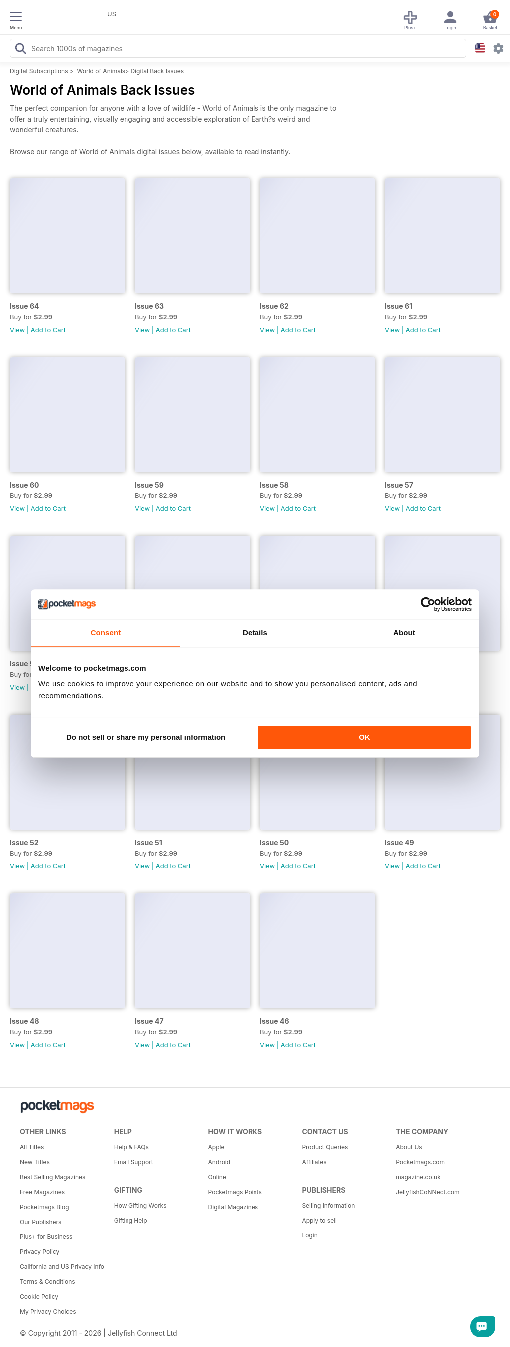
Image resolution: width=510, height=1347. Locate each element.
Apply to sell (319, 1220)
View (17, 330)
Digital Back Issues (157, 71)
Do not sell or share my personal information (145, 737)
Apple (216, 1147)
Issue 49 (399, 842)
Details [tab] (255, 632)
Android (219, 1162)
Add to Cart (48, 330)
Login (309, 1235)
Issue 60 (24, 485)
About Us (409, 1147)
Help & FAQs (131, 1147)
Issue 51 (148, 842)
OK (364, 737)
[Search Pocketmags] (20, 49)
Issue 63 (149, 306)
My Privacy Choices (48, 1311)
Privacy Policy (39, 1251)
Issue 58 (274, 485)
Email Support (133, 1162)
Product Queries (325, 1147)
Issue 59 (149, 485)
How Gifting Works (140, 1205)
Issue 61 (398, 306)
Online (217, 1177)
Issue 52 (24, 842)
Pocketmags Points (235, 1192)
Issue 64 (24, 306)
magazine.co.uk (418, 1177)
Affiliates (314, 1162)
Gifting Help (130, 1220)
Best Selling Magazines (52, 1177)
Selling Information (328, 1205)
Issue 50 (274, 842)
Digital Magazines (233, 1207)
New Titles (35, 1162)
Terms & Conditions (47, 1281)
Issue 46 (274, 1021)
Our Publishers (40, 1221)
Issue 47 (149, 1021)
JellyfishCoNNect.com (427, 1192)
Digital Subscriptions (39, 71)
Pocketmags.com (420, 1162)
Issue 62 (274, 306)
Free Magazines (42, 1192)
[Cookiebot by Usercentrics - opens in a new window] (428, 604)
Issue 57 (399, 485)
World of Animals (101, 71)
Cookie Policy (39, 1296)
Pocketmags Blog (44, 1207)
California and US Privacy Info (62, 1266)
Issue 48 (24, 1021)
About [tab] (404, 632)
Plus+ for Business (46, 1236)
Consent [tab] (106, 632)
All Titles (32, 1147)
